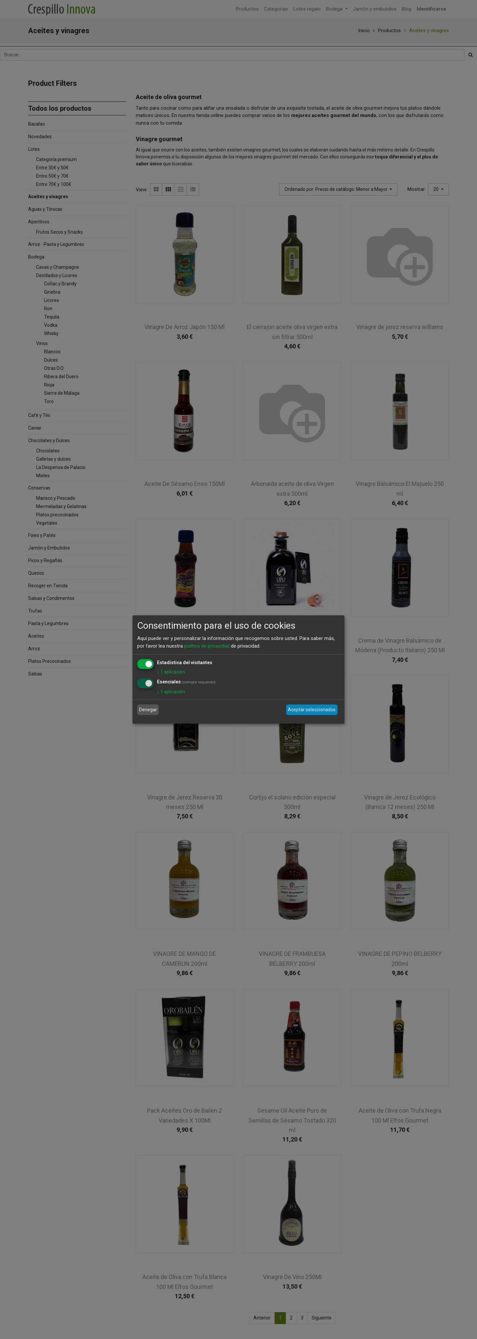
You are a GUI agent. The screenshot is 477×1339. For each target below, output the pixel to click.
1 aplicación (171, 671)
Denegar (148, 709)
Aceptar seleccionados (312, 709)
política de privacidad (207, 646)
